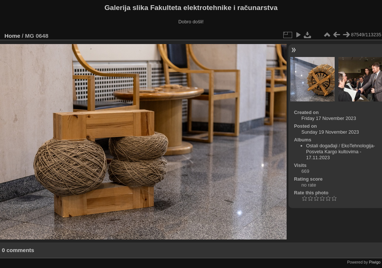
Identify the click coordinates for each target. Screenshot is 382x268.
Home (12, 36)
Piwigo (375, 262)
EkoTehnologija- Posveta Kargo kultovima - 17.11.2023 (340, 151)
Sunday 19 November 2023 (330, 132)
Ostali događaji (322, 145)
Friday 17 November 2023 (328, 118)
